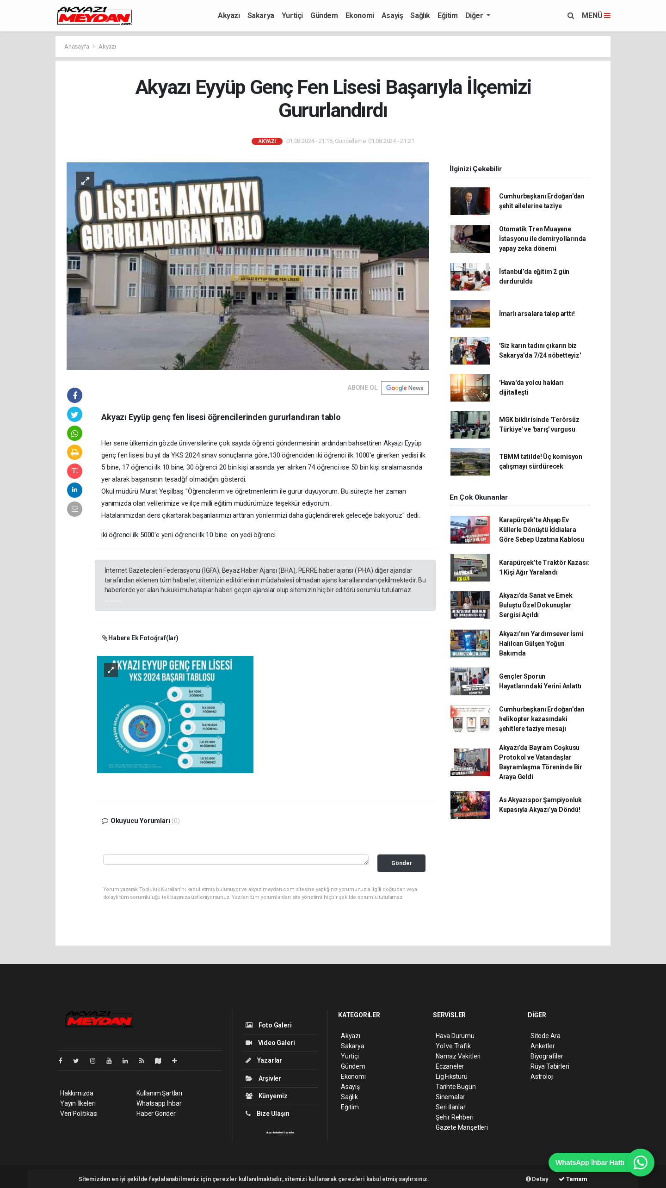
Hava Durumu (455, 1036)
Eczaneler (450, 1066)
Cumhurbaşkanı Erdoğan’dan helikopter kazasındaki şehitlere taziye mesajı (542, 718)
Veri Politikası (79, 1113)
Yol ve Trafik (453, 1046)
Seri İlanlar (451, 1107)
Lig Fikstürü (452, 1076)
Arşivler (263, 1078)
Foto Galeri (269, 1025)
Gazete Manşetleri (462, 1127)
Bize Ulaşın (268, 1113)
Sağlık (420, 15)
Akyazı (229, 15)
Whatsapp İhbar (158, 1103)
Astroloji (542, 1076)
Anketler (542, 1046)
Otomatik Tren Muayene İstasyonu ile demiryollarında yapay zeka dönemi (542, 238)
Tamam (573, 1179)
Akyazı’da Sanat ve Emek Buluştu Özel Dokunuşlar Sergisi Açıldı (536, 605)
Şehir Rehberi (455, 1117)
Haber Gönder (156, 1113)
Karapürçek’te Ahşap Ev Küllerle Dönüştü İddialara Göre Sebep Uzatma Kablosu (541, 529)
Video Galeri (270, 1042)
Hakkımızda (76, 1093)
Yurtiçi (292, 15)
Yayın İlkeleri (77, 1103)
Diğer (475, 15)
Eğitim (448, 15)
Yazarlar (264, 1060)
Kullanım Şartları (159, 1093)
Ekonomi (359, 15)
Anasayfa (77, 46)
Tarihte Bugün (456, 1086)
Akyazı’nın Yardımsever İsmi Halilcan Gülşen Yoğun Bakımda (541, 643)
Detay (537, 1179)
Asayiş (392, 15)
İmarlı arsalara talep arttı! (537, 313)
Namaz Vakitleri (458, 1056)
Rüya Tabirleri (549, 1066)
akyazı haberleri (113, 600)
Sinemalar (450, 1097)
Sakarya (260, 15)
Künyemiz (267, 1096)
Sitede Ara (545, 1036)
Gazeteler (289, 1132)
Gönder (401, 863)
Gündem (324, 15)
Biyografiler (546, 1056)
